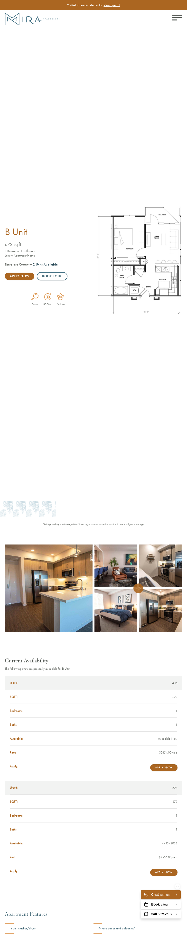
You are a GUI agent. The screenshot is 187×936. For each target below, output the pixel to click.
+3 (138, 588)
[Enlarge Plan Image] (34, 296)
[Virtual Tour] (47, 296)
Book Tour (53, 276)
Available (45, 264)
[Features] (60, 296)
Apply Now (19, 276)
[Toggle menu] (177, 17)
